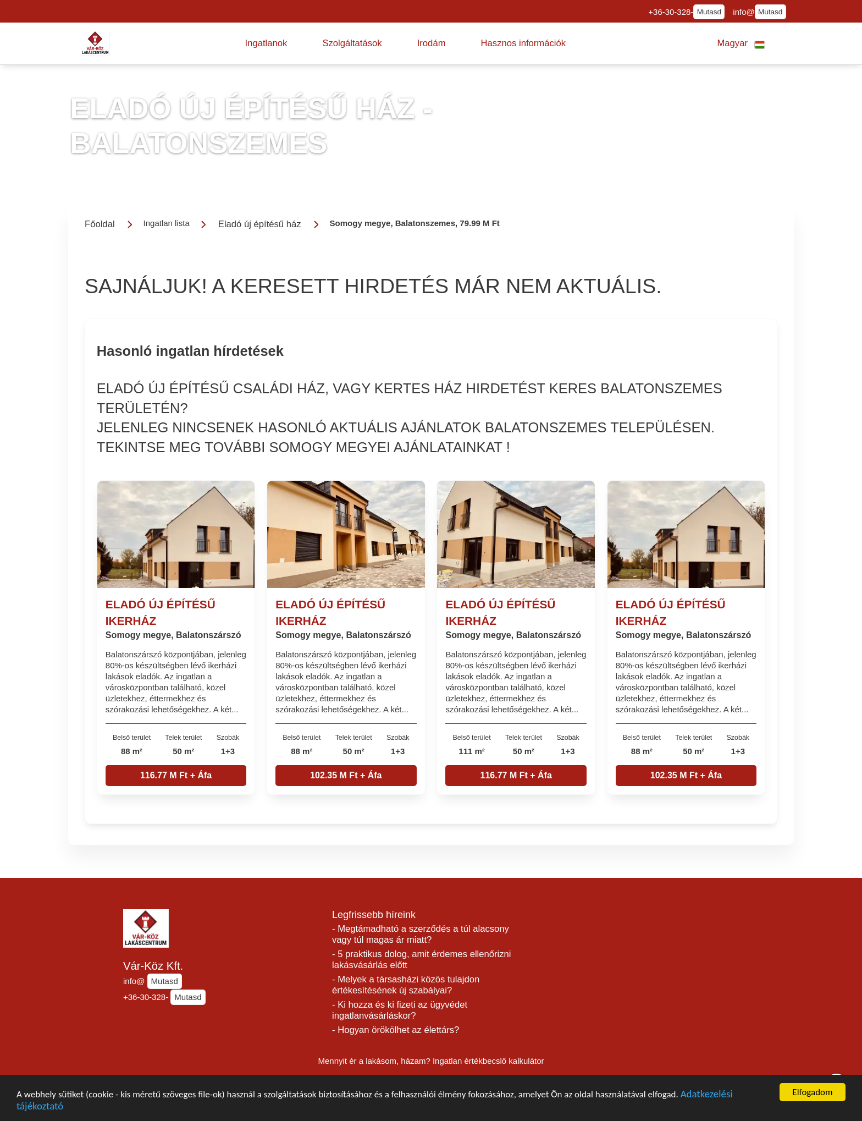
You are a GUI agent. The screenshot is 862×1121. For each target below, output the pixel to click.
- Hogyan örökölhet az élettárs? (395, 1030)
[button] (266, 43)
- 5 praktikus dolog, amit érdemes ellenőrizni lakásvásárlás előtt (421, 959)
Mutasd (709, 12)
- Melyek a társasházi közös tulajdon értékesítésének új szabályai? (405, 985)
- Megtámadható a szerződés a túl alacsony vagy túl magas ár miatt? (420, 934)
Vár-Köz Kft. (153, 966)
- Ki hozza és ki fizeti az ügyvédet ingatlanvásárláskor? (399, 1010)
